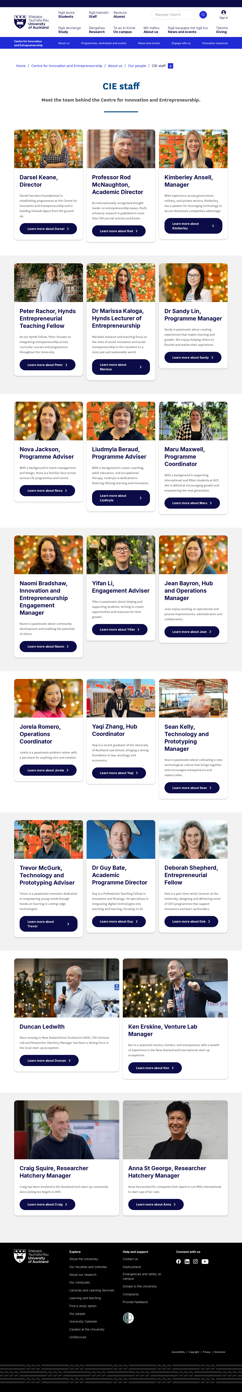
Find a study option (82, 1306)
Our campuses (79, 1282)
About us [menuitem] (63, 43)
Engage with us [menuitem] (181, 43)
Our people (137, 66)
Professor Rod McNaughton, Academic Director (117, 184)
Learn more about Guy (119, 921)
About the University (83, 1259)
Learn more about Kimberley (193, 226)
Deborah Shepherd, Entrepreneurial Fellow (191, 875)
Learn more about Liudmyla (121, 498)
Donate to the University (140, 1286)
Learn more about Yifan (120, 629)
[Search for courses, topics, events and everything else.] (179, 14)
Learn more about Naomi (48, 646)
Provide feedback (135, 1302)
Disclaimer (220, 1351)
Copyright (194, 1351)
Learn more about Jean (191, 632)
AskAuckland (132, 1267)
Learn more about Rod (119, 231)
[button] (224, 14)
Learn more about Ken (155, 1068)
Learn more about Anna (156, 1204)
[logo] (31, 22)
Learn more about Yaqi (119, 773)
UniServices (77, 1337)
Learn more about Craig (47, 1204)
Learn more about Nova (47, 490)
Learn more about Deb (191, 921)
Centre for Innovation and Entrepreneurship (28, 43)
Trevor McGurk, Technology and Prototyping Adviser (47, 875)
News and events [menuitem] (149, 43)
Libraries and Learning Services (91, 1290)
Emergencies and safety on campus (142, 1276)
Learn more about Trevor (49, 924)
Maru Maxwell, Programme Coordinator (184, 456)
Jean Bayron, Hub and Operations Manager (188, 590)
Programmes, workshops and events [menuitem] (103, 43)
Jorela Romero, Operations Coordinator (40, 734)
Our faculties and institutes (88, 1267)
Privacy (207, 1351)
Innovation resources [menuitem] (215, 43)
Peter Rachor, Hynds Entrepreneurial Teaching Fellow (48, 318)
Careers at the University (86, 1329)
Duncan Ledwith (42, 1026)
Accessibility (178, 1351)
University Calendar (83, 1321)
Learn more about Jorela (48, 770)
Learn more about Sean (192, 788)
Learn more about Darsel (48, 229)
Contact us (130, 1259)
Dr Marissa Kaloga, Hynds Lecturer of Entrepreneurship (118, 318)
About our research (82, 1274)
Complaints (131, 1294)
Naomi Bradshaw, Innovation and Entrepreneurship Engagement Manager (44, 598)
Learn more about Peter (48, 365)
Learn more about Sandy (193, 357)
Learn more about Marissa (121, 367)
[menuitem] (66, 14)
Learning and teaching (85, 1298)
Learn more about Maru (192, 503)
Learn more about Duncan (49, 1060)
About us (115, 66)
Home (21, 66)
